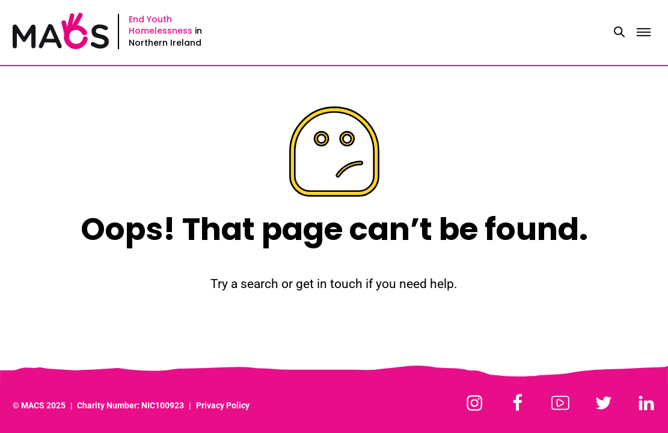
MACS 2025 (43, 406)
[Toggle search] (619, 32)
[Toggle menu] (643, 32)
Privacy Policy (223, 406)
